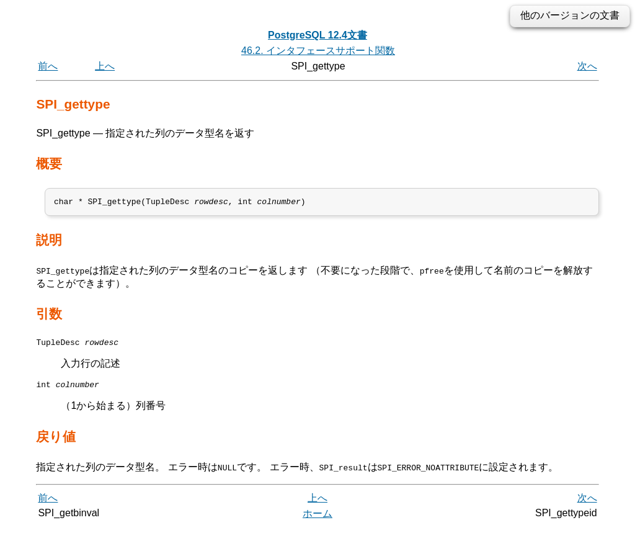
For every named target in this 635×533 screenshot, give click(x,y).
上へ (105, 66)
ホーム (317, 519)
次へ (587, 66)
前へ (48, 66)
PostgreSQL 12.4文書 (317, 35)
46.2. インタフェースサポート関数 (318, 50)
